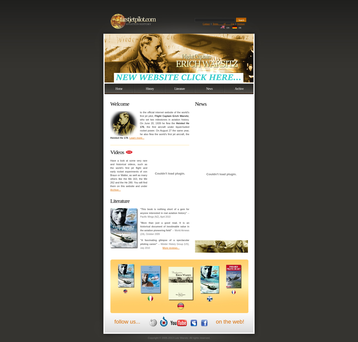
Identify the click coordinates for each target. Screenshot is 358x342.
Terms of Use (223, 24)
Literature (179, 88)
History (150, 88)
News (209, 88)
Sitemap (241, 24)
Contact (206, 24)
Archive (239, 88)
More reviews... (171, 248)
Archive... (115, 189)
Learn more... (136, 137)
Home (119, 88)
